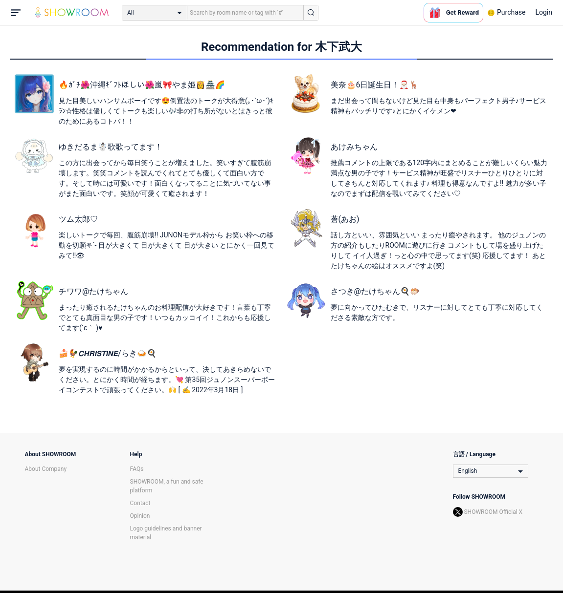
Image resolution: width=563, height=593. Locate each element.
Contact (140, 503)
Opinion (140, 515)
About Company (46, 469)
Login (543, 12)
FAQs (137, 469)
